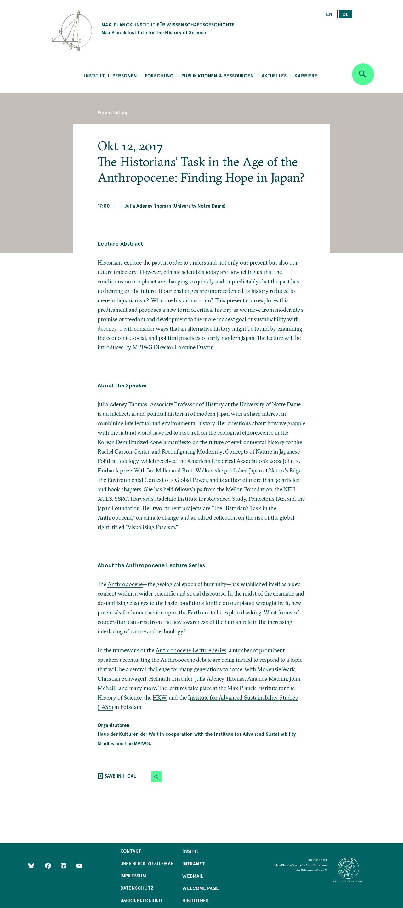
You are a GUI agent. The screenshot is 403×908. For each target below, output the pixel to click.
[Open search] (363, 74)
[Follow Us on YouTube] (79, 865)
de (346, 14)
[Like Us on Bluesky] (31, 865)
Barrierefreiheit (141, 900)
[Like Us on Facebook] (48, 865)
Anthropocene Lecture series (191, 650)
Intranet (193, 863)
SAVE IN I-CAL (120, 775)
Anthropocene (125, 584)
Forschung (159, 75)
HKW (160, 697)
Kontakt (130, 851)
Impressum (133, 875)
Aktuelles (274, 75)
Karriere (305, 75)
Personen (124, 75)
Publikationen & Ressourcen (217, 75)
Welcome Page (200, 888)
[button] (156, 776)
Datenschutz (136, 887)
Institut (94, 75)
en (329, 14)
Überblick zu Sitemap (147, 863)
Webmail (192, 875)
